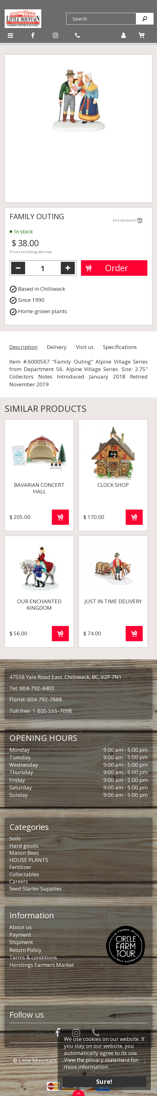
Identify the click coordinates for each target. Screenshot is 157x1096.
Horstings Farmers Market (41, 964)
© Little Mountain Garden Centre (53, 1060)
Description (23, 346)
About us (20, 927)
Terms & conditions (33, 957)
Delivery (57, 346)
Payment (20, 934)
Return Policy (25, 949)
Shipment (21, 942)
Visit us (85, 346)
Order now (60, 517)
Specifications (120, 346)
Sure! (104, 1081)
